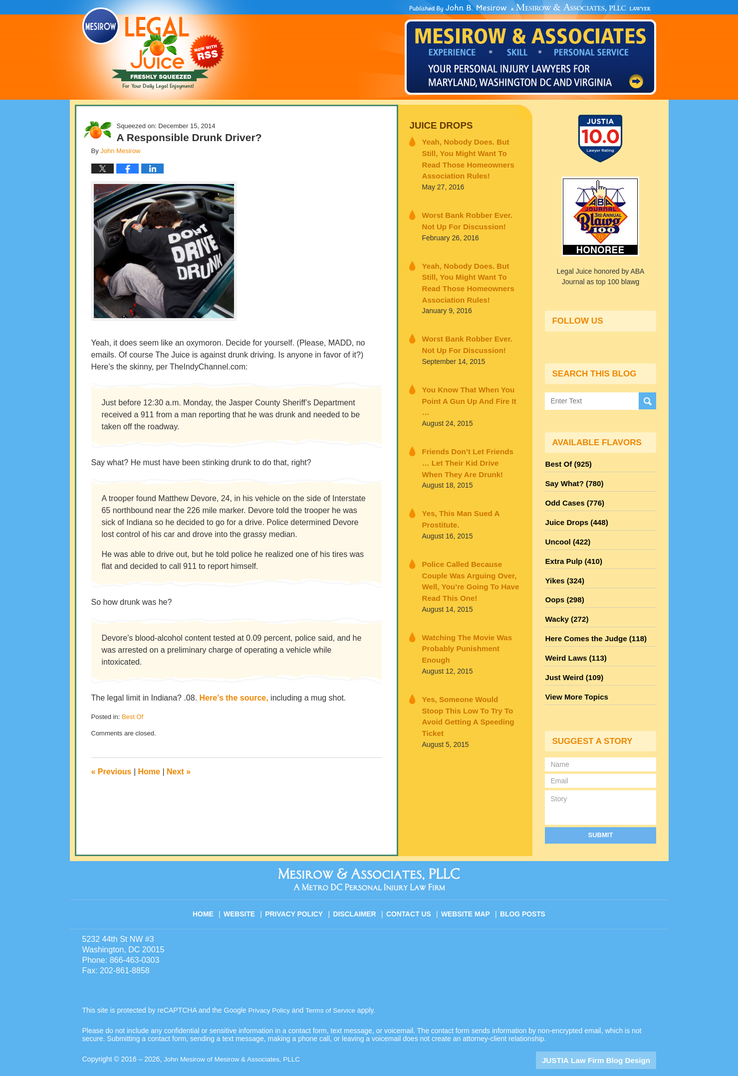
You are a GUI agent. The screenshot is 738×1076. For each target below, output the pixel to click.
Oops (563, 589)
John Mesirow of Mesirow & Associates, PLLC (235, 1040)
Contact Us (411, 891)
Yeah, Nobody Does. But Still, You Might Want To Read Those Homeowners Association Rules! (470, 156)
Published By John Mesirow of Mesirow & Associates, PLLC (530, 49)
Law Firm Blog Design (608, 1041)
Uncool (566, 535)
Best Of (132, 716)
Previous (111, 771)
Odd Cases (572, 499)
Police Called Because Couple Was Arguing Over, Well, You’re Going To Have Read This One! (470, 545)
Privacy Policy (299, 891)
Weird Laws (573, 643)
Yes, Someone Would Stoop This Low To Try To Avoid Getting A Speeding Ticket (465, 653)
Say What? (572, 481)
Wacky (565, 607)
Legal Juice (153, 48)
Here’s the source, (234, 698)
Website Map (466, 891)
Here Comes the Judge (592, 625)
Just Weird (572, 661)
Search (647, 400)
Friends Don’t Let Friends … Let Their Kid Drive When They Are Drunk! (469, 437)
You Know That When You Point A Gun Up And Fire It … (467, 383)
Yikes (563, 571)
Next (179, 771)
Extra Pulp (571, 553)
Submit (600, 815)
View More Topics (574, 679)
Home (149, 771)
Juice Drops (438, 125)
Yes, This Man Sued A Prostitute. (456, 491)
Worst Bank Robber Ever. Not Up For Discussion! (467, 215)
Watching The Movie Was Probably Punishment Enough (468, 599)
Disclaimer (358, 891)
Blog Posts (521, 891)
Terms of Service (333, 991)
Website (246, 891)
